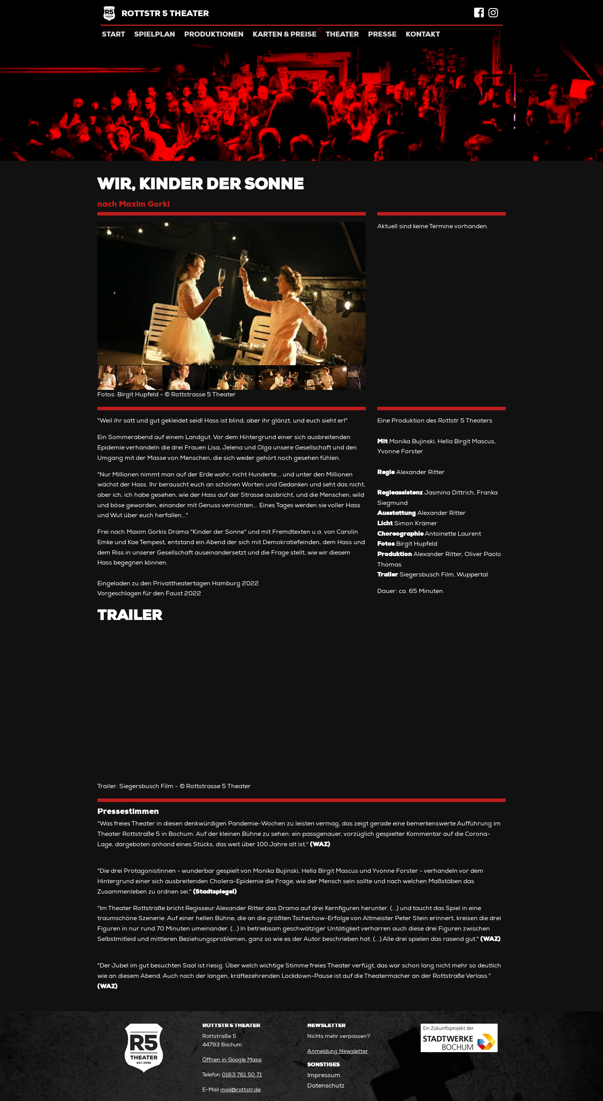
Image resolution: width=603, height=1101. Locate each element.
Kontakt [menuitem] (423, 35)
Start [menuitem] (113, 35)
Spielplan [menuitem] (154, 35)
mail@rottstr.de (240, 1090)
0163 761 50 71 (242, 1075)
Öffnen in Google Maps (232, 1060)
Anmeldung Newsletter (337, 1051)
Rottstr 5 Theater (165, 14)
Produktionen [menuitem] (213, 35)
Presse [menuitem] (382, 35)
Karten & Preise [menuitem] (284, 35)
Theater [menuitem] (342, 35)
